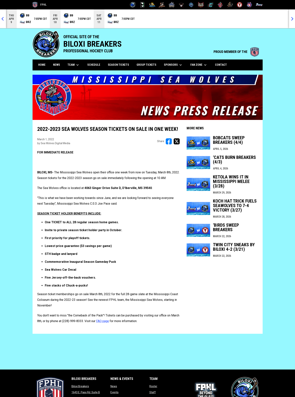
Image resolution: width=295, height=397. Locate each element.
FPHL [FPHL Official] (40, 5)
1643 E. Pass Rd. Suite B (85, 392)
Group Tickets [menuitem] (146, 64)
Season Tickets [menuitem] (118, 64)
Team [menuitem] (74, 65)
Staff (152, 392)
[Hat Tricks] (161, 5)
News (113, 386)
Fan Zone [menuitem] (199, 65)
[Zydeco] (259, 5)
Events (114, 392)
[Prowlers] (200, 5)
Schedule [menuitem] (93, 64)
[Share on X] (177, 141)
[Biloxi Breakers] (132, 5)
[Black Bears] (142, 5)
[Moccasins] (181, 5)
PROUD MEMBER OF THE (236, 52)
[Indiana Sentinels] (171, 5)
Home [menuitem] (42, 64)
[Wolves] (249, 5)
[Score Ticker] (147, 18)
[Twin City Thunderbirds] (239, 5)
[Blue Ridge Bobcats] (152, 5)
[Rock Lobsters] (220, 5)
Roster (153, 386)
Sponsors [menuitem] (173, 65)
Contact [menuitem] (221, 64)
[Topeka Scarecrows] (230, 5)
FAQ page (102, 321)
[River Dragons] (210, 5)
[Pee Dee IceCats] (191, 5)
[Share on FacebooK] (169, 141)
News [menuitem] (56, 64)
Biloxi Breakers (80, 386)
